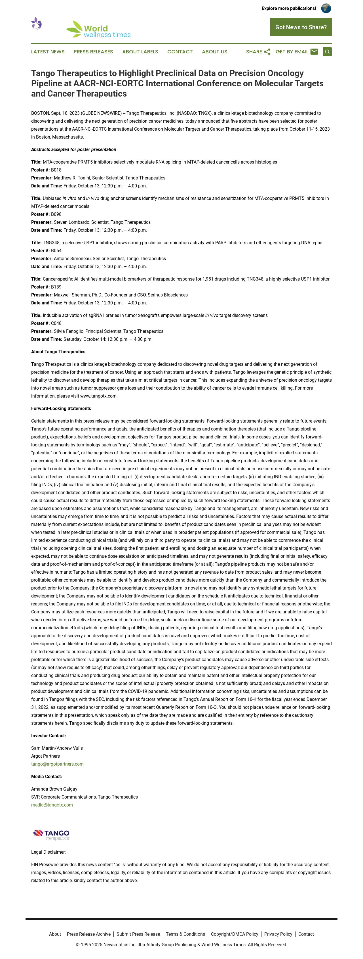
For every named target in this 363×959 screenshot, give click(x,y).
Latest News (48, 52)
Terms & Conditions (185, 934)
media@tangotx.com (52, 805)
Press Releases (93, 52)
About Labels (140, 52)
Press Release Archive (89, 934)
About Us (214, 52)
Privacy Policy (278, 934)
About (55, 934)
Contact (180, 52)
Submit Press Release (138, 934)
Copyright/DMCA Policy (234, 934)
